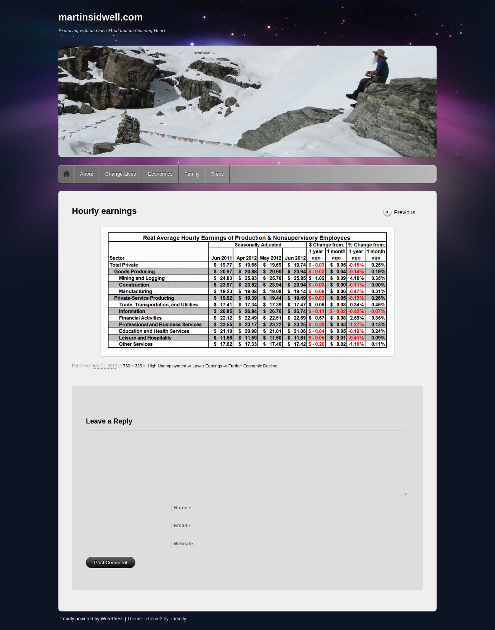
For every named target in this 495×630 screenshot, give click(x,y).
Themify (178, 618)
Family (191, 174)
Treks (217, 174)
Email (182, 525)
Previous (404, 212)
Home (66, 174)
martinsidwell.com (100, 17)
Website (183, 543)
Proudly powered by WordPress (91, 618)
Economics (160, 174)
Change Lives (120, 174)
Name (182, 507)
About (86, 174)
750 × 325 (132, 366)
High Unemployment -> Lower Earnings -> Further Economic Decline (212, 366)
